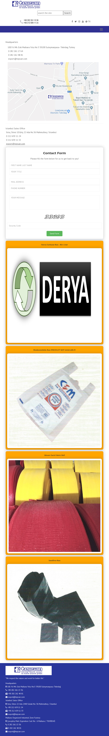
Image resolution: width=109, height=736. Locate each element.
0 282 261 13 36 (13, 724)
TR (88, 21)
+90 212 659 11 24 (14, 707)
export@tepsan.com (17, 58)
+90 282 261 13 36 (14, 690)
